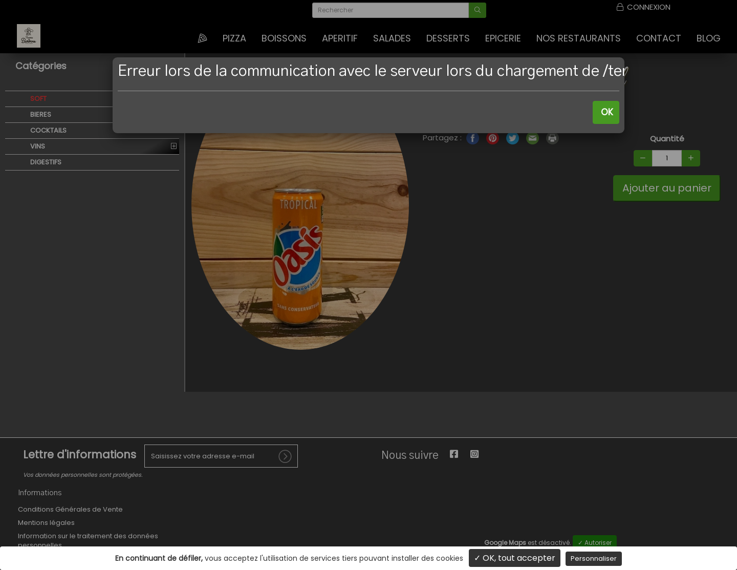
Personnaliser (594, 558)
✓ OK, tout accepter (514, 558)
